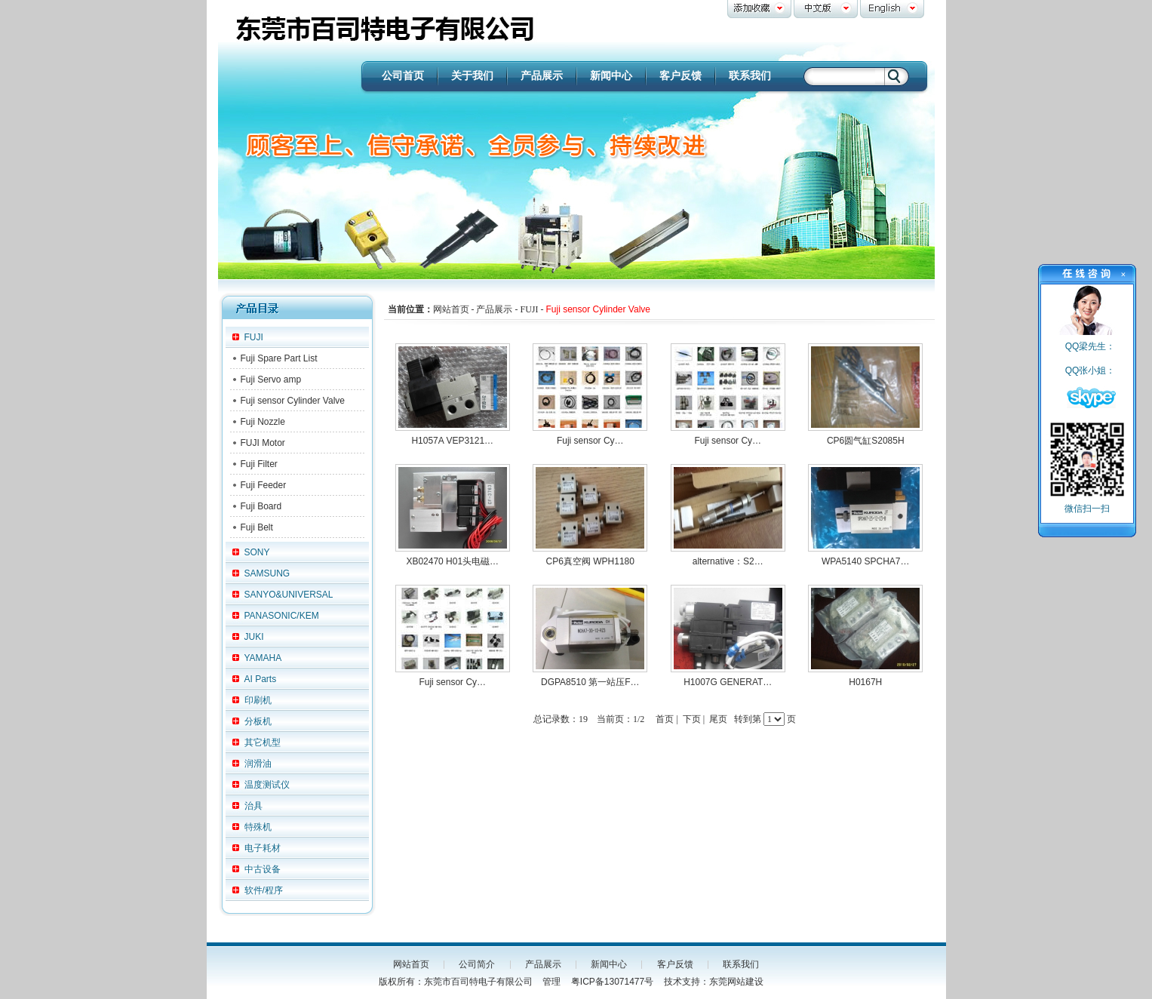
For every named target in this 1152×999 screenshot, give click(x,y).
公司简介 (477, 964)
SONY (257, 552)
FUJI (253, 337)
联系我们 (750, 75)
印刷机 (258, 700)
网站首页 (411, 964)
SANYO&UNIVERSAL (288, 594)
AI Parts (260, 679)
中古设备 (262, 869)
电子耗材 (262, 848)
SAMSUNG (267, 573)
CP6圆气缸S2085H (866, 440)
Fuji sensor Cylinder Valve (293, 400)
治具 (253, 806)
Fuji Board (261, 506)
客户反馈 (680, 75)
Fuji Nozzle (263, 422)
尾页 (718, 719)
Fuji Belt (257, 527)
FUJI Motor (263, 443)
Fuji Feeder (264, 485)
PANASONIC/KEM (281, 615)
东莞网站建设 (736, 981)
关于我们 (472, 75)
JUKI (254, 637)
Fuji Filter (259, 464)
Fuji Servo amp (271, 379)
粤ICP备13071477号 (612, 981)
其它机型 (262, 742)
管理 (551, 981)
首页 (665, 719)
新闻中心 (611, 75)
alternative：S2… (728, 561)
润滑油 (258, 763)
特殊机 (258, 827)
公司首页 (403, 75)
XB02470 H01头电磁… (452, 561)
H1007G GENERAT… (728, 682)
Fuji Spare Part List (279, 358)
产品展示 (542, 75)
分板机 (258, 721)
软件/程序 (263, 890)
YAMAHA (263, 658)
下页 (692, 719)
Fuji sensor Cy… (590, 440)
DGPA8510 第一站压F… (590, 682)
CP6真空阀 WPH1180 (590, 561)
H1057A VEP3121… (452, 440)
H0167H (865, 682)
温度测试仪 (267, 784)
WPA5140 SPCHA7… (866, 561)
